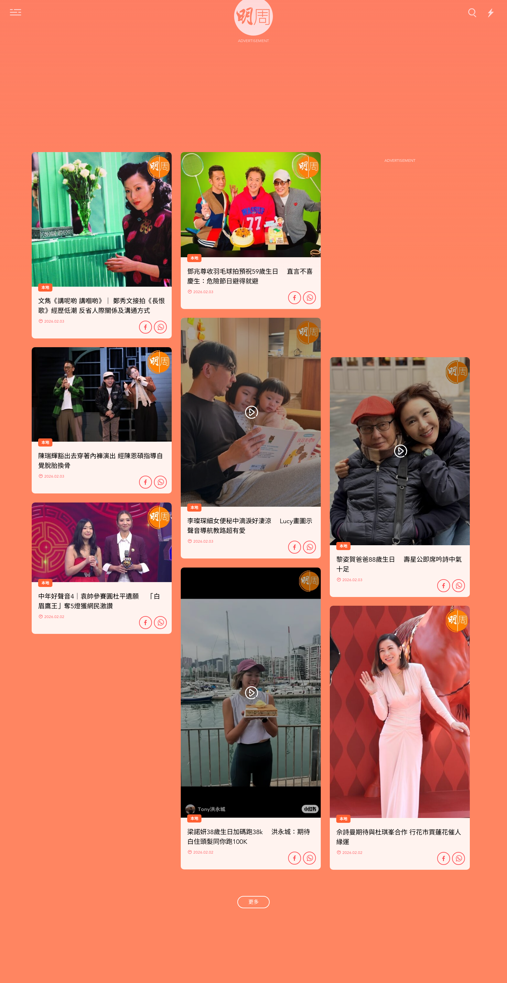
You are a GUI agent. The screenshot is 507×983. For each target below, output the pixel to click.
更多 (253, 902)
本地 (194, 507)
